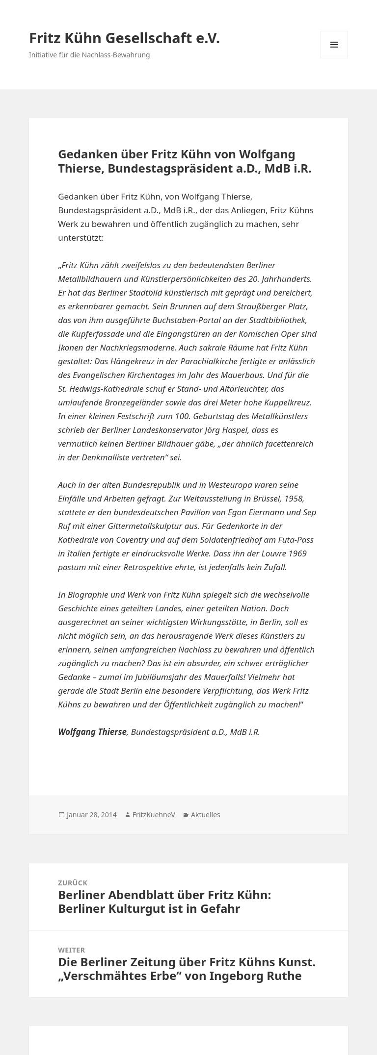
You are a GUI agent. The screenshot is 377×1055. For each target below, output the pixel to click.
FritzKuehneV (154, 814)
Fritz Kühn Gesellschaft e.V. (124, 37)
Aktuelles (205, 814)
